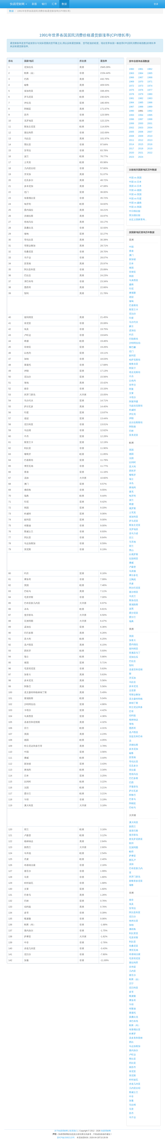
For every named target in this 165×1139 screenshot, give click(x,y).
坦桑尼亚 (133, 946)
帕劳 (131, 851)
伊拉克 (132, 414)
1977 (149, 90)
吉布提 (132, 966)
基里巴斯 (133, 830)
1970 (140, 81)
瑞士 (131, 479)
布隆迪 (132, 1008)
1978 (131, 94)
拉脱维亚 (133, 558)
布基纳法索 (134, 954)
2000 (140, 123)
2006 (140, 131)
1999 (131, 123)
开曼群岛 (133, 786)
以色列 (132, 380)
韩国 (131, 276)
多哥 (131, 992)
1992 (149, 111)
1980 (149, 94)
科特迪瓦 (133, 1079)
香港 (131, 251)
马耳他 (132, 541)
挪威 (131, 562)
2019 (149, 148)
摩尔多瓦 (133, 575)
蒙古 (131, 326)
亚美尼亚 (133, 435)
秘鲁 (131, 753)
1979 (140, 94)
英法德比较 (134, 215)
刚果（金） (134, 979)
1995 (149, 115)
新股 (34, 4)
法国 (131, 458)
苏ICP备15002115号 (66, 1137)
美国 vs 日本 (135, 186)
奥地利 (132, 487)
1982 (140, 98)
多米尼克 (133, 686)
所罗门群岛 (134, 876)
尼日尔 (132, 916)
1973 (140, 85)
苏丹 (131, 1113)
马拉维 (132, 1104)
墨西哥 (132, 728)
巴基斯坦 (133, 305)
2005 (131, 131)
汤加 (131, 864)
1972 (131, 85)
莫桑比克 (133, 1017)
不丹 (131, 376)
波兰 (131, 500)
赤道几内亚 (134, 1084)
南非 (131, 900)
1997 (140, 119)
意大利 (132, 466)
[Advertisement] (85, 22)
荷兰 (131, 546)
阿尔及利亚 (134, 912)
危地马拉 (133, 774)
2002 (131, 127)
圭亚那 (132, 690)
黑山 (131, 550)
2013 (149, 140)
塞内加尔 (133, 1050)
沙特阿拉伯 (134, 343)
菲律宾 (132, 272)
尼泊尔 (132, 313)
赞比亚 (132, 1058)
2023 (131, 157)
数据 (64, 4)
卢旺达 (132, 1054)
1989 (149, 106)
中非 (131, 1096)
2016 (149, 144)
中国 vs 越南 (135, 202)
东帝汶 (132, 384)
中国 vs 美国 (135, 177)
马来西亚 (133, 280)
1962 (149, 69)
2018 (140, 148)
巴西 (131, 782)
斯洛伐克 (133, 600)
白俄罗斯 (133, 554)
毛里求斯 (133, 937)
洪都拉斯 (133, 744)
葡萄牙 (132, 475)
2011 (131, 140)
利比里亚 (133, 933)
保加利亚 (133, 516)
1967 (140, 77)
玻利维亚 (133, 648)
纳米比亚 (133, 920)
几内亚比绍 (134, 1088)
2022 (149, 152)
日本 (131, 263)
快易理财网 (18, 4)
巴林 (131, 430)
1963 (131, 73)
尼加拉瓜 (133, 657)
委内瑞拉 (133, 644)
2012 (140, 140)
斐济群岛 (133, 835)
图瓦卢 (132, 860)
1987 (131, 106)
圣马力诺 (133, 533)
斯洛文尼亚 (134, 525)
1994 (140, 115)
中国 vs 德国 (135, 190)
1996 (131, 119)
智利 (131, 665)
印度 (131, 318)
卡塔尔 (132, 397)
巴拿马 (132, 799)
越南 (131, 284)
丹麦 (131, 583)
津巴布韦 (133, 1021)
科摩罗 (132, 1033)
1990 (131, 111)
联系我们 (73, 1131)
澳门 (131, 255)
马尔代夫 (133, 322)
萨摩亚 (132, 855)
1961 (140, 69)
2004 (149, 127)
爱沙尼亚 (133, 613)
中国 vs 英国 (135, 194)
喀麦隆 (132, 996)
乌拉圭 (132, 682)
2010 (149, 136)
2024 (140, 157)
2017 (131, 148)
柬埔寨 (132, 292)
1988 (140, 106)
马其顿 (132, 571)
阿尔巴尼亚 (134, 587)
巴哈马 (132, 807)
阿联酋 (132, 426)
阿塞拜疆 (133, 401)
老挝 (131, 297)
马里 (131, 1109)
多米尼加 (133, 749)
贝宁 (131, 983)
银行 (44, 4)
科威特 (132, 410)
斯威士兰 (133, 1092)
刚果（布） (134, 1025)
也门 (131, 351)
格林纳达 (133, 719)
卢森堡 (132, 567)
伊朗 (131, 418)
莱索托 (132, 1012)
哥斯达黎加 (134, 694)
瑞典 (131, 621)
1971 (149, 81)
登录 (156, 4)
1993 (131, 115)
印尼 (131, 288)
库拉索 (132, 770)
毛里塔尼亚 (134, 958)
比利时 (132, 462)
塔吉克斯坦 (134, 372)
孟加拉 (132, 330)
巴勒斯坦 (133, 338)
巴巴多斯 (133, 778)
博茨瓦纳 (133, 950)
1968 (149, 77)
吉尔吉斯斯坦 (136, 422)
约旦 (131, 334)
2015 (140, 144)
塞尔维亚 (133, 592)
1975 (131, 90)
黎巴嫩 (132, 347)
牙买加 (132, 678)
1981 (131, 98)
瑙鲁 (131, 885)
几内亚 (132, 971)
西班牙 (132, 470)
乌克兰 (132, 596)
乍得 (131, 1004)
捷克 (131, 491)
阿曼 (131, 389)
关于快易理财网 (61, 1131)
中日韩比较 (134, 211)
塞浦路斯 (133, 604)
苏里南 (132, 757)
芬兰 (131, 537)
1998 (149, 119)
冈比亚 (132, 1063)
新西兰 (132, 826)
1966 (131, 77)
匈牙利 (132, 495)
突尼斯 (132, 1075)
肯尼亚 (132, 1071)
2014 (131, 144)
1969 (131, 81)
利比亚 (132, 941)
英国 (131, 449)
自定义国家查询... (138, 219)
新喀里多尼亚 (136, 881)
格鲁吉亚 (133, 364)
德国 (131, 454)
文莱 (131, 393)
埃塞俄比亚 (134, 1029)
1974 (149, 85)
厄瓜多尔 (133, 765)
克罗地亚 (133, 529)
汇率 (54, 4)
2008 (131, 136)
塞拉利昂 (133, 962)
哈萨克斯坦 (134, 359)
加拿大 (132, 640)
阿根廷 (132, 803)
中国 (131, 246)
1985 (140, 102)
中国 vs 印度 (135, 198)
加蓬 (131, 1100)
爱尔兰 (132, 617)
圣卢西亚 (133, 732)
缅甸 (131, 301)
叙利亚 (132, 355)
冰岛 (131, 483)
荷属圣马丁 (134, 652)
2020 (131, 152)
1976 (140, 90)
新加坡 (132, 259)
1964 (140, 73)
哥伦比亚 (133, 761)
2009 (140, 136)
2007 (149, 131)
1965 (149, 73)
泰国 (131, 267)
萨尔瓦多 (133, 790)
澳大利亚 (133, 822)
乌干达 (132, 1117)
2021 (140, 152)
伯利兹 (132, 715)
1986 (149, 102)
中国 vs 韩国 (135, 207)
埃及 (131, 904)
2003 (140, 127)
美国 (131, 636)
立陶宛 (132, 579)
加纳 (131, 925)
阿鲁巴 (132, 795)
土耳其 (132, 512)
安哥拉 (132, 908)
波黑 (131, 608)
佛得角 (132, 929)
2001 (149, 123)
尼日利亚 (133, 987)
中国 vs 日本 (135, 181)
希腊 (131, 504)
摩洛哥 (132, 1000)
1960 (131, 69)
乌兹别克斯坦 (136, 405)
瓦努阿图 (133, 847)
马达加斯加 (134, 1046)
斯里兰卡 (133, 309)
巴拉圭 (132, 661)
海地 (131, 724)
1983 (149, 98)
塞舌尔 (132, 975)
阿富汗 (132, 368)
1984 (131, 102)
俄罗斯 (132, 508)
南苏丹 (132, 1067)
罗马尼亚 (133, 521)
